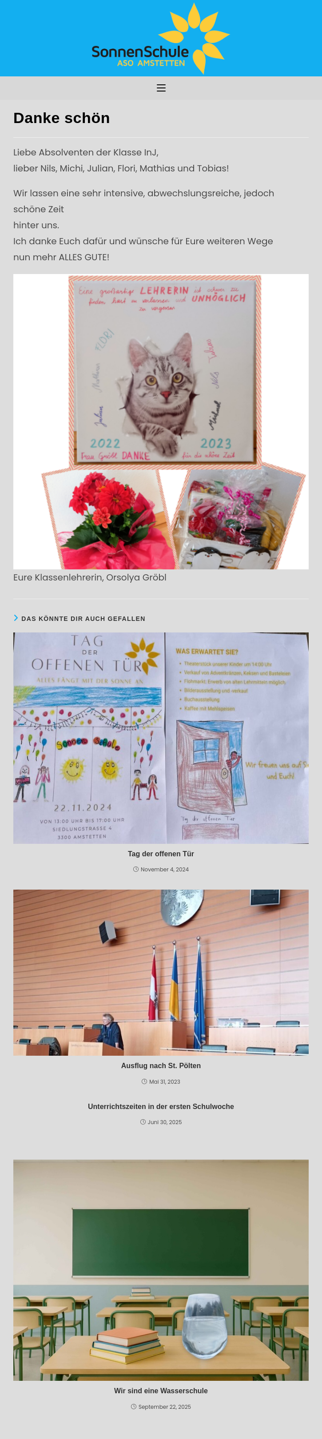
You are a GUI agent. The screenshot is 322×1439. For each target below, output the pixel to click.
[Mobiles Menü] (161, 88)
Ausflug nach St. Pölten (161, 1065)
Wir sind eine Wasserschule (161, 1391)
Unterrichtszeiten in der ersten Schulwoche (161, 1106)
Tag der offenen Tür (161, 854)
